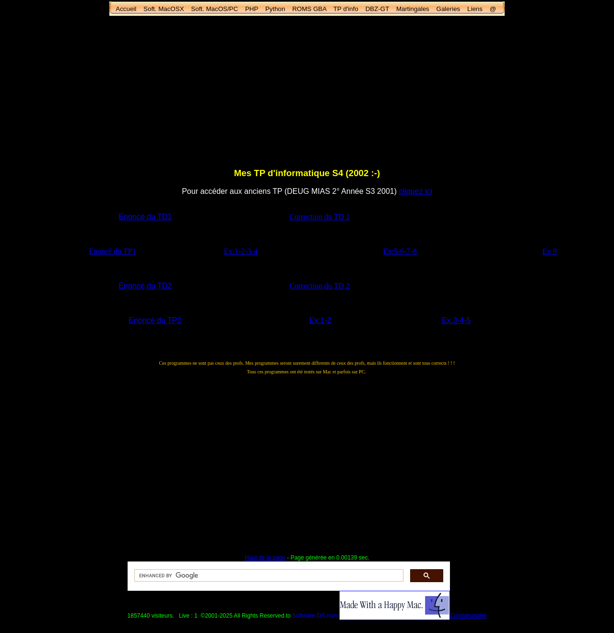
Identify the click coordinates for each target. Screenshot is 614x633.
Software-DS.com (314, 615)
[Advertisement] (307, 91)
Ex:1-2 (320, 320)
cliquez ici (415, 191)
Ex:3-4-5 (456, 320)
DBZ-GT (377, 8)
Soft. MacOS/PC (214, 8)
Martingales (412, 8)
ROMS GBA (309, 8)
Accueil (126, 8)
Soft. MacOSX (163, 8)
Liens (475, 8)
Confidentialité (468, 615)
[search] (268, 575)
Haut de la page (265, 557)
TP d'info (345, 8)
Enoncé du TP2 (155, 320)
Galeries (448, 8)
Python (275, 8)
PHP (251, 8)
